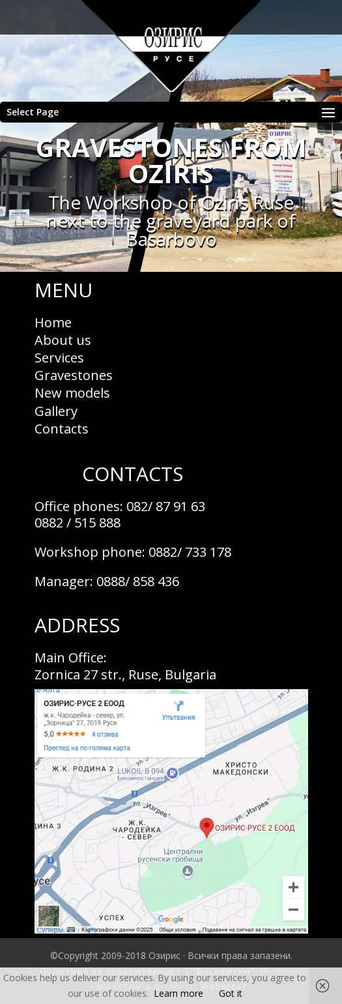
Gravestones (74, 375)
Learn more (178, 993)
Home (53, 322)
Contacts (62, 428)
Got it (230, 993)
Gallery (56, 411)
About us (63, 340)
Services (59, 357)
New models (72, 393)
